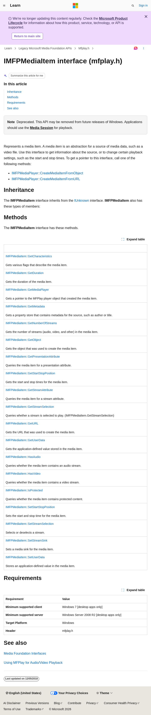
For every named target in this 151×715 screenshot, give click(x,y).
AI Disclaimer (11, 703)
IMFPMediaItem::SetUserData (25, 557)
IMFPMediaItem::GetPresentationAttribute (33, 356)
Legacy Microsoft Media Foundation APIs (45, 48)
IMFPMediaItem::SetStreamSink (26, 540)
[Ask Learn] (136, 48)
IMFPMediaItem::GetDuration (25, 273)
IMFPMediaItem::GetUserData (25, 440)
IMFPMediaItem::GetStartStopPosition (30, 373)
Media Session (41, 128)
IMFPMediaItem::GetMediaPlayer (27, 289)
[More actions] (143, 48)
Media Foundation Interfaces (25, 653)
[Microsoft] (75, 5)
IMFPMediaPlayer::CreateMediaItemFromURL (46, 179)
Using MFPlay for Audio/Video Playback (33, 662)
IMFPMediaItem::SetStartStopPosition (30, 507)
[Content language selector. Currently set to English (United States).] (23, 693)
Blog (57, 703)
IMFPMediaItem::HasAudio (23, 457)
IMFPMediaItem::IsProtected (24, 490)
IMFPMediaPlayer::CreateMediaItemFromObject (47, 173)
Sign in (143, 5)
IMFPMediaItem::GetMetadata (25, 306)
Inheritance (14, 91)
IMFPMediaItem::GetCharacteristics (29, 256)
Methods (12, 97)
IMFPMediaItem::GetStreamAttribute (29, 390)
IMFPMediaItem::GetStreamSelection (30, 406)
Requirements (16, 102)
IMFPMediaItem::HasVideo (23, 473)
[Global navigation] (4, 5)
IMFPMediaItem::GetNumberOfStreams (31, 323)
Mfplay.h (83, 48)
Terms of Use (11, 709)
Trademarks (33, 709)
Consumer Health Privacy (120, 703)
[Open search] (133, 5)
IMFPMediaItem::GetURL (22, 423)
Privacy (91, 703)
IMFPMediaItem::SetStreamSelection (30, 523)
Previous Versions (37, 703)
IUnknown (81, 200)
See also (12, 108)
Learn (8, 48)
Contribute (74, 703)
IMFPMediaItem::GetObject (23, 340)
